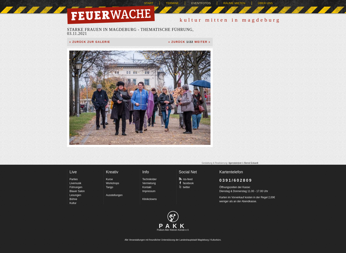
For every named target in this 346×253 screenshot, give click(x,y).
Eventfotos (201, 3)
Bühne (73, 199)
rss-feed (185, 179)
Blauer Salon (77, 191)
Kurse (109, 179)
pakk (173, 216)
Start (148, 3)
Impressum (148, 191)
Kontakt (146, 187)
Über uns (265, 3)
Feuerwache (111, 15)
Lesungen (75, 195)
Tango (109, 187)
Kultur (73, 203)
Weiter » (202, 41)
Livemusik (75, 183)
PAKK (173, 226)
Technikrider (149, 179)
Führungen (76, 187)
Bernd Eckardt (251, 163)
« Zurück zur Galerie (89, 41)
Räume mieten (234, 3)
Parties (74, 179)
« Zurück (176, 41)
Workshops (112, 183)
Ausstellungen (114, 195)
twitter (184, 187)
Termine (172, 3)
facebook (186, 183)
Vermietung (149, 183)
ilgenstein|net (235, 163)
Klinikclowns (149, 199)
